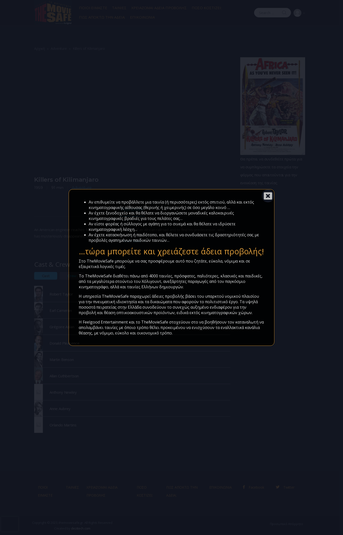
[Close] (268, 195)
